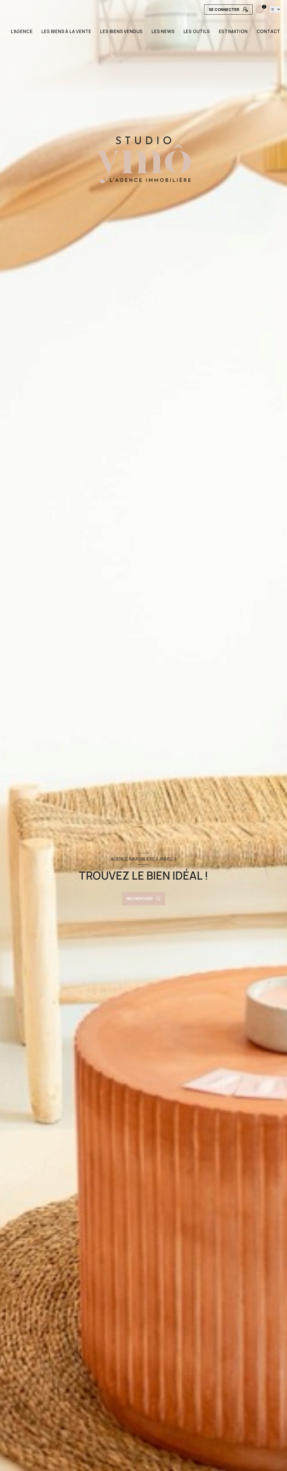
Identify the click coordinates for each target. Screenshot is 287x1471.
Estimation (233, 31)
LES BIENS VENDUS (121, 31)
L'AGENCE (22, 31)
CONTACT (269, 31)
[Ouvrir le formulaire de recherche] (143, 898)
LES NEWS (163, 31)
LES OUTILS (197, 31)
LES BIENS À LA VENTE (66, 31)
